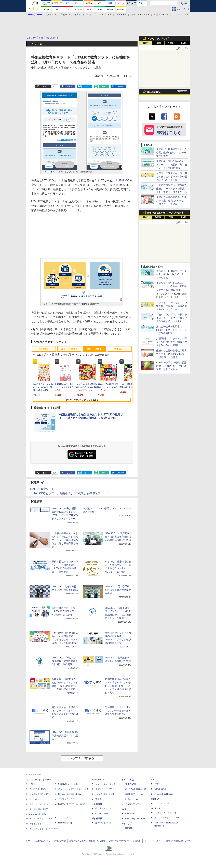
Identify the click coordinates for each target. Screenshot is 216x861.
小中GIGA (51, 14)
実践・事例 (121, 14)
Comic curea (160, 789)
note (103, 87)
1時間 (145, 43)
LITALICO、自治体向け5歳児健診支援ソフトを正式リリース (65, 735)
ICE (152, 779)
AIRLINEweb (131, 784)
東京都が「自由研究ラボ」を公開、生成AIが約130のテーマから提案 (171, 152)
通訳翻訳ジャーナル (134, 794)
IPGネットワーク (159, 808)
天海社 (157, 784)
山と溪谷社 (97, 804)
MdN (124, 809)
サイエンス (120, 348)
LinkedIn (120, 87)
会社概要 (137, 841)
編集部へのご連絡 (97, 841)
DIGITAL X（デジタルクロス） (72, 804)
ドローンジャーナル (39, 804)
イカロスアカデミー (134, 804)
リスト (55, 87)
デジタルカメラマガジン (41, 818)
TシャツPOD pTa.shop (165, 812)
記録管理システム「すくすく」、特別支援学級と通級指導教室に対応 (118, 710)
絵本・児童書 (94, 348)
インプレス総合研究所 (40, 794)
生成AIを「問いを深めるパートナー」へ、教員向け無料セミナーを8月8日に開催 (171, 164)
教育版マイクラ (81, 14)
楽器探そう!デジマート (105, 789)
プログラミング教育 (102, 14)
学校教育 (44, 348)
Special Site (154, 92)
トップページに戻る (82, 758)
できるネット (36, 823)
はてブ (86, 87)
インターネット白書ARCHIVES (44, 829)
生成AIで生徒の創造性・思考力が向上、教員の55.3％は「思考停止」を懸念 (171, 200)
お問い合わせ (60, 841)
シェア (70, 87)
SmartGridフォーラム (68, 784)
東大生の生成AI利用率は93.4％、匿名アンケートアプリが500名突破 (171, 330)
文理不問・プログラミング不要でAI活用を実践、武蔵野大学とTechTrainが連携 (171, 342)
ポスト (45, 87)
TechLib (128, 828)
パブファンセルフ (162, 803)
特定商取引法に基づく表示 (178, 841)
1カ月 (183, 43)
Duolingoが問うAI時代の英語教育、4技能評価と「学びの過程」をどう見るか (171, 366)
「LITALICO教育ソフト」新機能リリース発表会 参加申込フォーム (69, 493)
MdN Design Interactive (135, 818)
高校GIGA (65, 14)
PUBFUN (155, 799)
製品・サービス (161, 14)
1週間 (170, 43)
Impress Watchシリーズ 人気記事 (165, 212)
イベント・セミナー (140, 14)
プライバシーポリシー (119, 841)
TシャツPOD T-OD (104, 794)
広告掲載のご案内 (77, 841)
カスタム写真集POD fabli (166, 818)
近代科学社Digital (103, 823)
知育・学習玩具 (69, 348)
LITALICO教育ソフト (41, 488)
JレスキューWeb (132, 799)
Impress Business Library (69, 794)
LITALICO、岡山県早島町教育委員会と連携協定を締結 (118, 590)
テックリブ (127, 823)
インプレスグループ (153, 841)
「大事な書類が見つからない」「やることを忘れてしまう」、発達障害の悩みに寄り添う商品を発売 (65, 540)
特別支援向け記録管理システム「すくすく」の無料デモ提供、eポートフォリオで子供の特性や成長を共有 (118, 686)
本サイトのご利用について (38, 841)
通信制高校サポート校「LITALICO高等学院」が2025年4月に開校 (64, 611)
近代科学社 (97, 818)
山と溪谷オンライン (104, 808)
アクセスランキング (158, 38)
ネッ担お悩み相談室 (39, 809)
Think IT (33, 784)
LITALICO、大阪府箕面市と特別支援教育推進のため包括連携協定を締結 (118, 536)
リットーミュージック (105, 784)
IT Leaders (34, 799)
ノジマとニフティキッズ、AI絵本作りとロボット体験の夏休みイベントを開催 (171, 176)
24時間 (158, 43)
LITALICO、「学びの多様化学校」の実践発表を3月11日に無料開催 (65, 661)
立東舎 (98, 799)
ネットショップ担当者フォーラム (73, 789)
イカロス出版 (128, 779)
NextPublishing (65, 823)
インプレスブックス (67, 818)
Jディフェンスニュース (135, 789)
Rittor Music (98, 779)
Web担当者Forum (38, 789)
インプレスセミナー (67, 799)
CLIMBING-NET (102, 813)
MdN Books (130, 813)
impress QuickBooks (163, 794)
